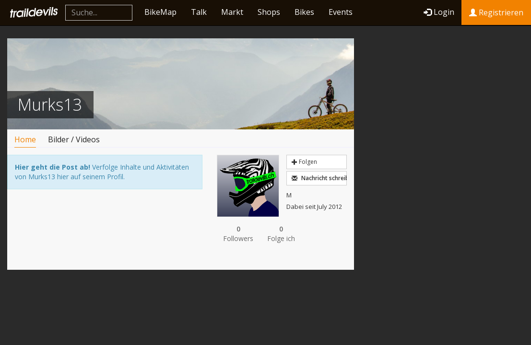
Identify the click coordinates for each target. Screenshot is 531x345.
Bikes (304, 12)
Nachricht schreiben (319, 178)
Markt (232, 12)
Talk (199, 12)
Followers (238, 233)
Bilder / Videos (74, 139)
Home (25, 139)
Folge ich (281, 233)
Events (341, 12)
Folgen (304, 162)
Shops (269, 12)
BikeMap (160, 12)
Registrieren (496, 12)
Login (439, 12)
